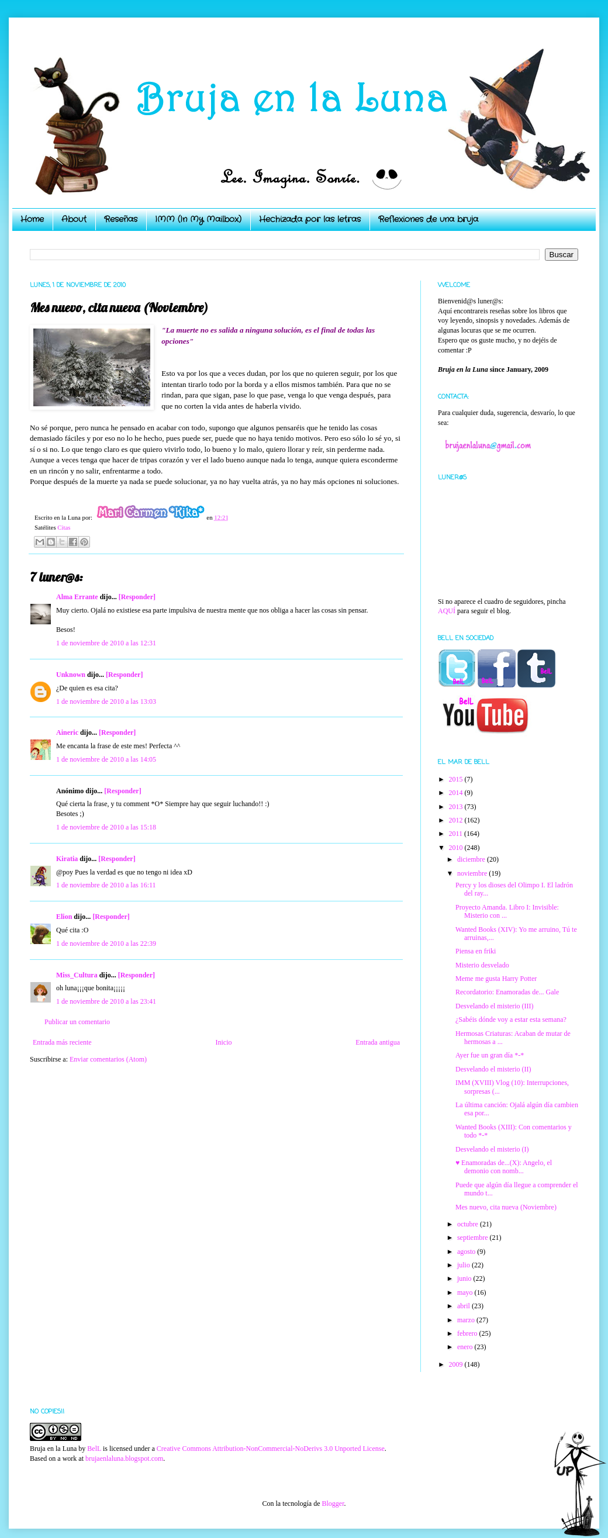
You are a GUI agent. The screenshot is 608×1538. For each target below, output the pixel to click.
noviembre (473, 873)
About (74, 219)
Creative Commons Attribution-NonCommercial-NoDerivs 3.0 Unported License (271, 1448)
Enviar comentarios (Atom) (108, 1059)
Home (32, 219)
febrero (468, 1333)
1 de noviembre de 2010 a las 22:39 (106, 943)
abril (464, 1306)
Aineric (67, 732)
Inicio (223, 1042)
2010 (457, 848)
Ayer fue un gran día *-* (489, 1055)
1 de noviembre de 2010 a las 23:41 (106, 1001)
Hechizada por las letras (310, 219)
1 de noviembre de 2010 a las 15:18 (106, 827)
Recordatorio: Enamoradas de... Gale (507, 992)
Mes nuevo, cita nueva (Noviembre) (506, 1207)
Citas (63, 527)
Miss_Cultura (77, 975)
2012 (457, 820)
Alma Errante (77, 597)
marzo (466, 1320)
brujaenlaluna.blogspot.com (124, 1458)
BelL (94, 1448)
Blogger (333, 1503)
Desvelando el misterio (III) (494, 1006)
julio (464, 1265)
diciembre (472, 859)
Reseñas (120, 219)
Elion (64, 917)
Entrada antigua (377, 1042)
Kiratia (67, 859)
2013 (457, 807)
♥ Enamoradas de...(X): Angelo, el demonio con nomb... (503, 1167)
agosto (467, 1251)
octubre (468, 1224)
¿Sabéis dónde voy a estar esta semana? (510, 1019)
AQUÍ (446, 611)
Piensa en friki (475, 951)
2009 (457, 1364)
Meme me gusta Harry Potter (496, 978)
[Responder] (137, 597)
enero (466, 1347)
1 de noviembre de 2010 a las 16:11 (106, 885)
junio (465, 1278)
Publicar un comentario (77, 1022)
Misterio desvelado (482, 965)
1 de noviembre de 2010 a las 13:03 (106, 701)
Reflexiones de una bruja (428, 219)
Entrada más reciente (62, 1042)
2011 (457, 834)
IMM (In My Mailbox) (198, 219)
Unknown (70, 675)
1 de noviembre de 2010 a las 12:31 (106, 643)
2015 (457, 779)
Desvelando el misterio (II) (493, 1069)
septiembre (473, 1237)
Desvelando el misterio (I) (492, 1149)
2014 (457, 793)
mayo (466, 1292)
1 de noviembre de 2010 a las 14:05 (106, 759)
